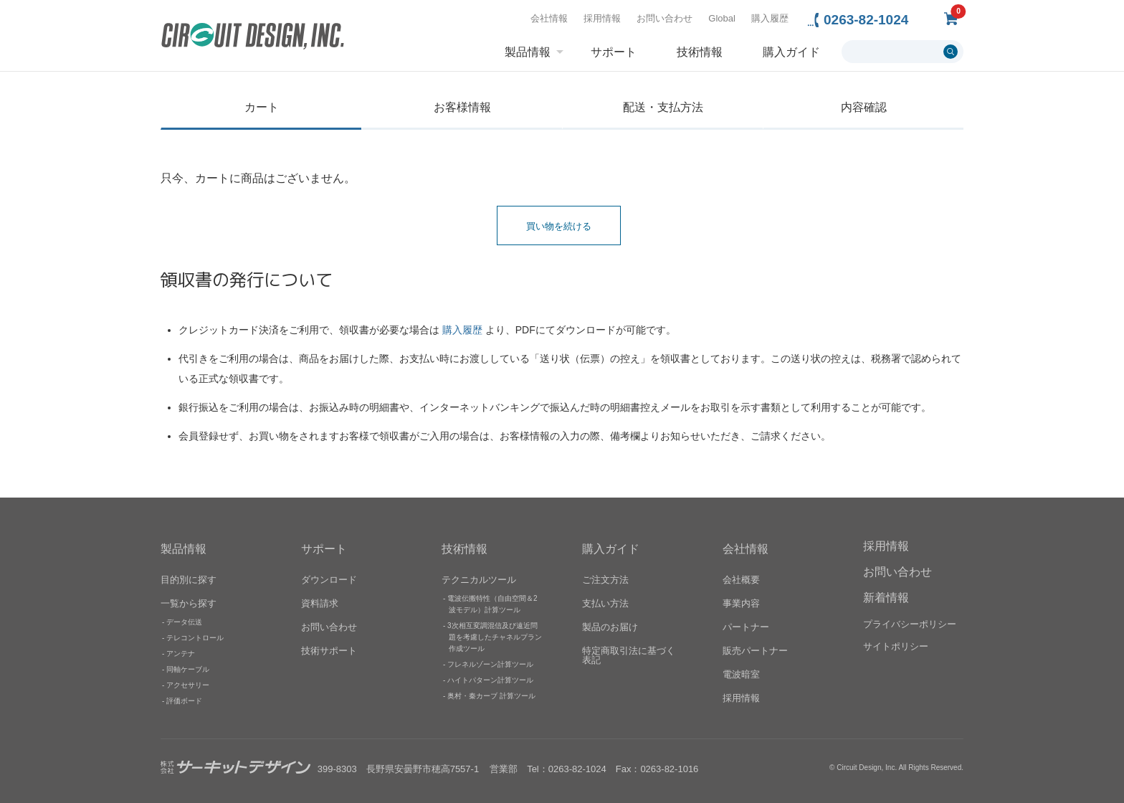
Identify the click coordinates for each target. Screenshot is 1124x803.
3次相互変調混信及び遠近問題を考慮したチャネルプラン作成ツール (494, 636)
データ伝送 (184, 621)
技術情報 (700, 52)
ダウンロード (329, 579)
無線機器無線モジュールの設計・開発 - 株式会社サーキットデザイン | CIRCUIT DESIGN (253, 37)
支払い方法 (605, 602)
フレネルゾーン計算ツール (490, 663)
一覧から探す (188, 602)
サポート (614, 52)
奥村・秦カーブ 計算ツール (491, 695)
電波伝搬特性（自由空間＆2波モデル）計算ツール (492, 603)
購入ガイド (791, 52)
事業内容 (741, 602)
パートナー (746, 626)
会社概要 (741, 579)
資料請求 (319, 602)
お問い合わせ (664, 18)
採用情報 (602, 18)
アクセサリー (187, 684)
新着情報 (886, 597)
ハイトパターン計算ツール (490, 679)
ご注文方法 (605, 579)
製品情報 (528, 52)
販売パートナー (755, 650)
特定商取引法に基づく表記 (628, 654)
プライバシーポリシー (909, 624)
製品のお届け (610, 626)
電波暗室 (741, 673)
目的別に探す (188, 579)
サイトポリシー (895, 646)
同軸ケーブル (187, 669)
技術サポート (329, 650)
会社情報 (549, 18)
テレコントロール (195, 637)
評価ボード (184, 700)
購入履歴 (770, 18)
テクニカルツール (479, 579)
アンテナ (180, 653)
